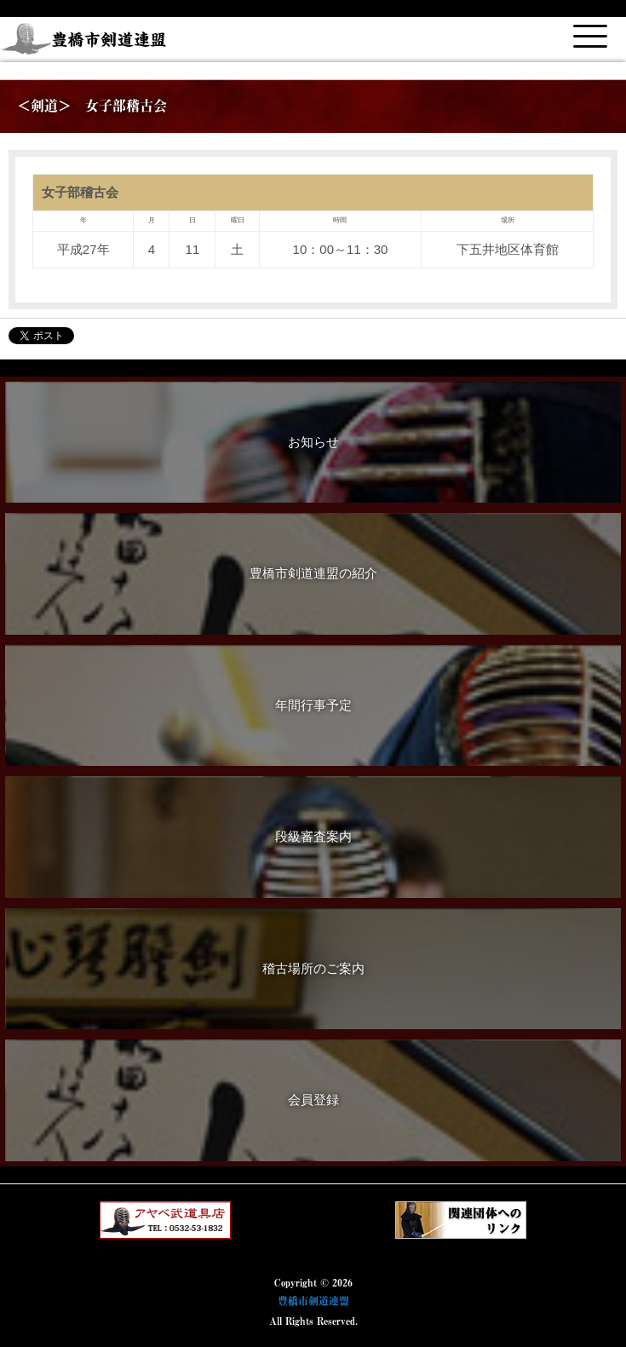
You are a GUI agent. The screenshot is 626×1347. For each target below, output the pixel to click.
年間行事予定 (313, 705)
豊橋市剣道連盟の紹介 (313, 573)
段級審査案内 (313, 836)
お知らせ (313, 442)
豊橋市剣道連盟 (313, 1301)
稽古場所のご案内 (313, 968)
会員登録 (313, 1099)
